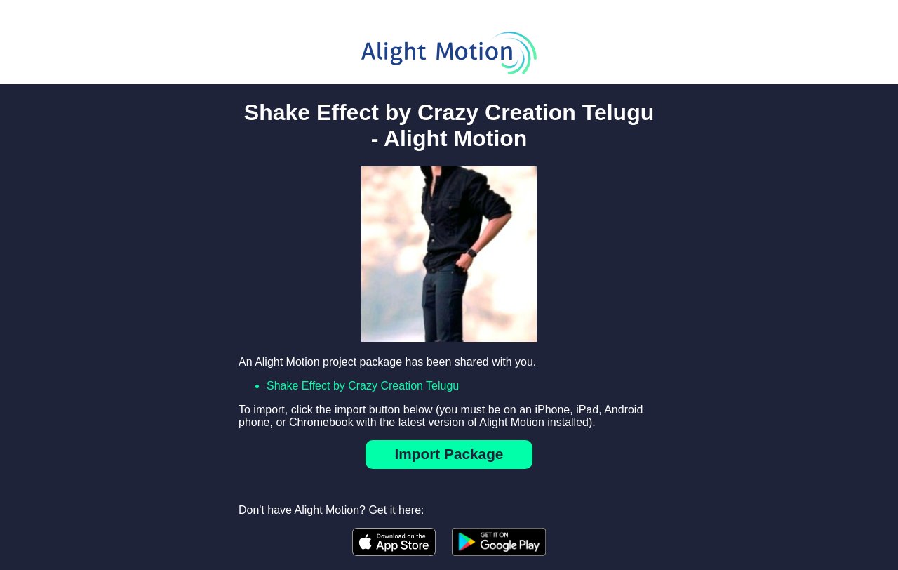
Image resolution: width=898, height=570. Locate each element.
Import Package (449, 454)
